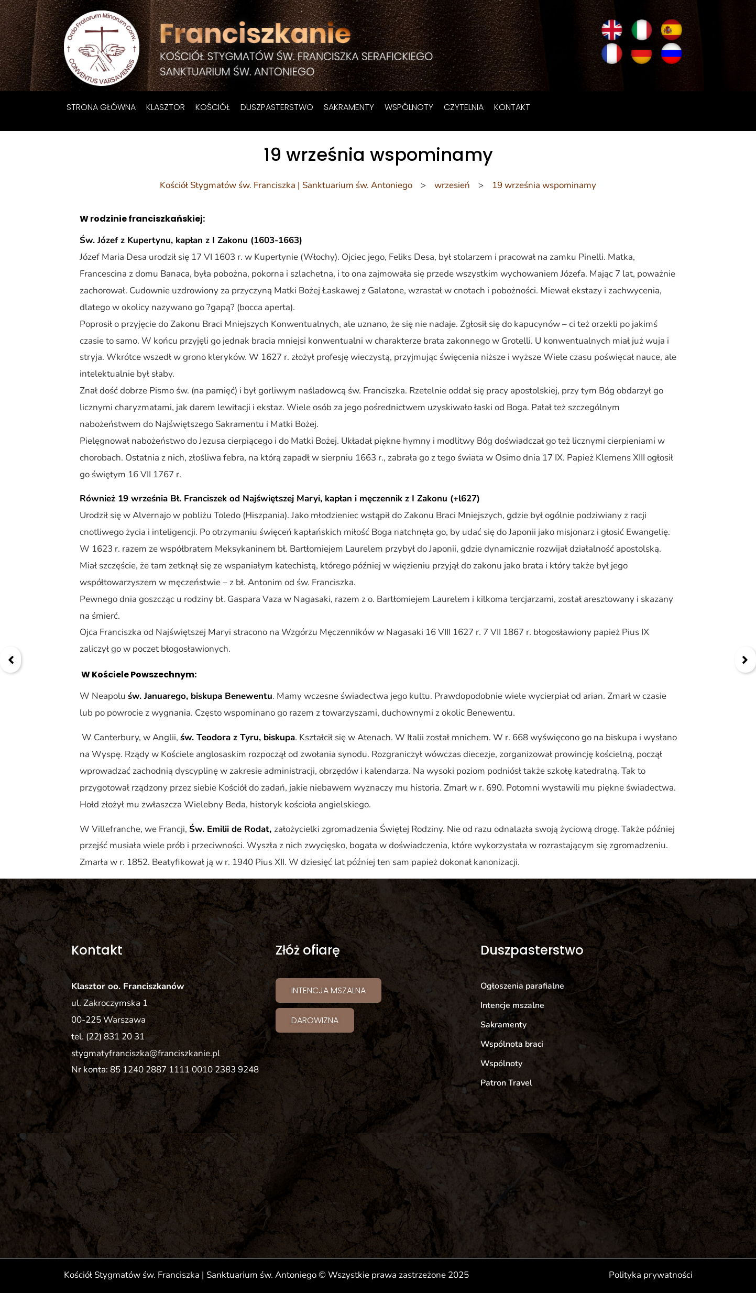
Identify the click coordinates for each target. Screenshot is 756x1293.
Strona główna (101, 107)
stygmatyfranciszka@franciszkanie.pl (145, 1053)
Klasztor (165, 107)
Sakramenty (349, 107)
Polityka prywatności (651, 1275)
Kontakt (512, 107)
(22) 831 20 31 (115, 1037)
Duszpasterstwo (276, 107)
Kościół (212, 107)
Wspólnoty (409, 107)
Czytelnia (464, 107)
